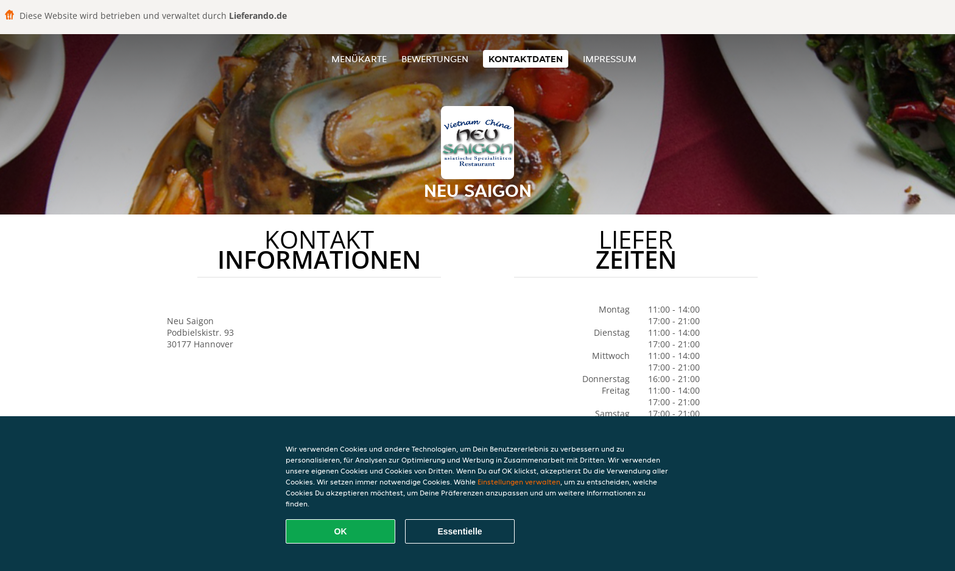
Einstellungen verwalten (518, 481)
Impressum (609, 58)
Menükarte (359, 58)
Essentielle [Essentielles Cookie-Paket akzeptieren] (459, 531)
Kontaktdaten (525, 58)
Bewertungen (434, 58)
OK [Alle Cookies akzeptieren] (340, 531)
